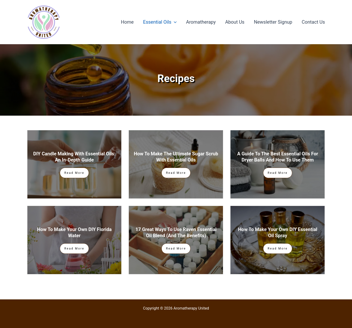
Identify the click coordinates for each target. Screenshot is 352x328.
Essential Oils (160, 22)
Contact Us (313, 22)
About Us (234, 22)
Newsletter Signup (273, 22)
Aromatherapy (201, 22)
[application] (174, 22)
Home (127, 22)
